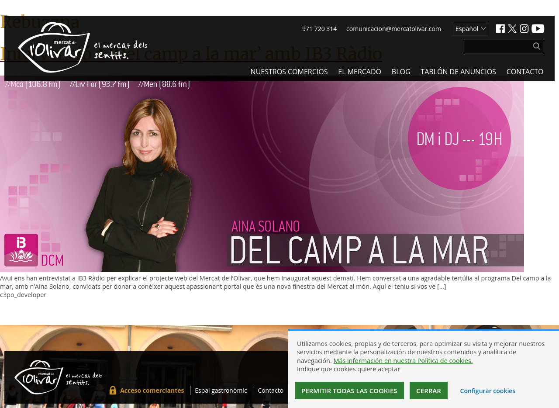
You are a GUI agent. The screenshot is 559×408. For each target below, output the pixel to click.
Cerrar (428, 390)
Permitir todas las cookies (349, 390)
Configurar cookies (488, 391)
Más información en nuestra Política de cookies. (403, 360)
